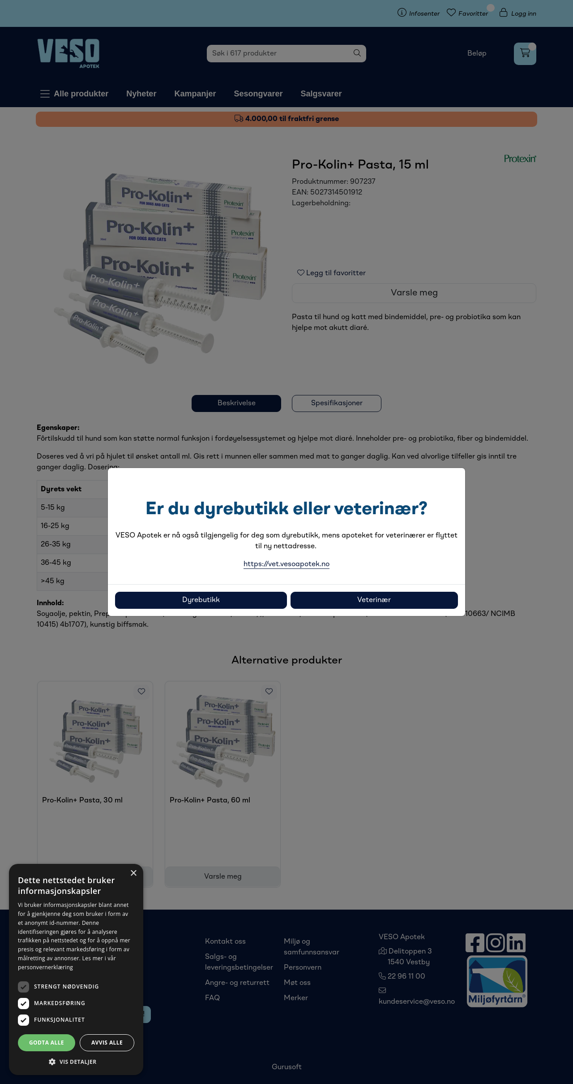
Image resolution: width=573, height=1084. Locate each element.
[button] (76, 1061)
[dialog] (76, 969)
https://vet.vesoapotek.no (286, 564)
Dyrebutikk (201, 600)
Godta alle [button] (46, 1042)
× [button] (133, 873)
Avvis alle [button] (107, 1042)
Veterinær (374, 600)
